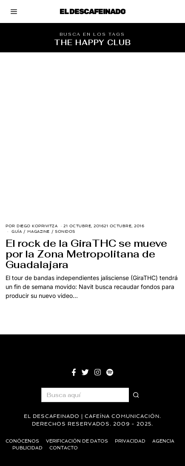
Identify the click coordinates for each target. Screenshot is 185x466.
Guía (16, 231)
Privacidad (130, 441)
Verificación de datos (77, 441)
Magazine (38, 231)
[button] (136, 395)
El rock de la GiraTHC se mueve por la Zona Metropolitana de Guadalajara (86, 254)
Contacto (63, 448)
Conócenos (22, 441)
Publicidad (27, 448)
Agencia (163, 441)
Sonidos (65, 231)
